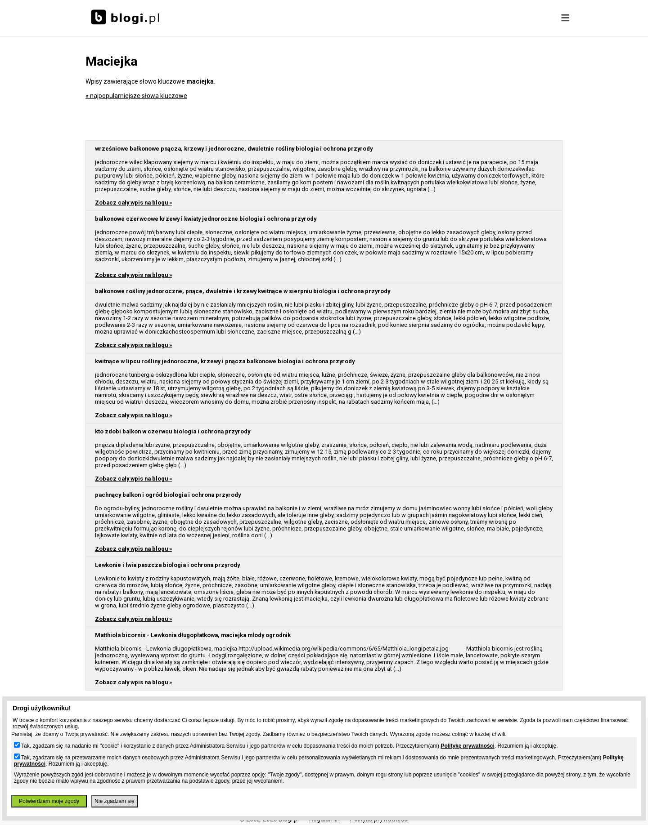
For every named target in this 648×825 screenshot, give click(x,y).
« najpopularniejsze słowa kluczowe (136, 95)
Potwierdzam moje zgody (49, 801)
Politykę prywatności (467, 746)
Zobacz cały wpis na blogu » (133, 202)
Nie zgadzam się (114, 801)
